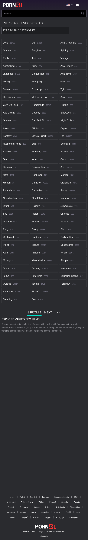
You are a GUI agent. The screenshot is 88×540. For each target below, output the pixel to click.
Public (6, 58)
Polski (22, 497)
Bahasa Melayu (27, 502)
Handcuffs (37, 175)
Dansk (12, 517)
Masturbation (39, 260)
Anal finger (67, 66)
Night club (66, 120)
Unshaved (8, 237)
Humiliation (9, 97)
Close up (37, 89)
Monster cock (39, 136)
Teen (5, 159)
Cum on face (10, 105)
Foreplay (65, 283)
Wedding (36, 151)
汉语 (76, 497)
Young (6, 81)
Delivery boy (38, 167)
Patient (35, 214)
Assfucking (8, 66)
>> (58, 312)
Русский (52, 502)
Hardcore (37, 237)
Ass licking (9, 112)
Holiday (36, 206)
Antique (36, 252)
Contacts (44, 536)
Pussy (64, 190)
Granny (7, 120)
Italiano (36, 507)
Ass (63, 167)
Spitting (64, 50)
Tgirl (63, 89)
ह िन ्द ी (11, 502)
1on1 (5, 42)
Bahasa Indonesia (61, 497)
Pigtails (64, 105)
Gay (63, 81)
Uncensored (67, 245)
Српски (23, 512)
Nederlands (60, 507)
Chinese (65, 214)
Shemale (65, 144)
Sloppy (64, 260)
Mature (35, 245)
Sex (34, 299)
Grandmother (10, 198)
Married (65, 175)
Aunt (5, 252)
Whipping (37, 81)
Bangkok (36, 50)
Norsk (33, 512)
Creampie (66, 182)
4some (35, 283)
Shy (5, 214)
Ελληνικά (24, 517)
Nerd (5, 175)
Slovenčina (10, 512)
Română (33, 497)
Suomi (78, 512)
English (57, 512)
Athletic (64, 221)
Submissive (67, 206)
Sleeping (7, 299)
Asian (6, 128)
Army (34, 66)
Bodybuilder (67, 237)
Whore (64, 252)
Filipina (35, 128)
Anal (63, 97)
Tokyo (6, 276)
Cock (63, 159)
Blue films (37, 198)
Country (36, 112)
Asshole (7, 151)
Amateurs (8, 291)
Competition (38, 74)
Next (48, 312)
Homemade (38, 105)
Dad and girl (38, 120)
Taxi (34, 58)
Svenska (64, 502)
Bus (34, 144)
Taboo (6, 268)
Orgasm (65, 128)
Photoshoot (9, 190)
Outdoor (7, 50)
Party (6, 229)
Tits (62, 136)
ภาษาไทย (45, 512)
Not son (7, 221)
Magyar (48, 517)
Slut (63, 229)
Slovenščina (75, 507)
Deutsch (11, 507)
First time (37, 276)
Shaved (7, 89)
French (64, 151)
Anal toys (66, 74)
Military (7, 260)
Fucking (36, 268)
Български (24, 507)
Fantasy (7, 136)
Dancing (7, 167)
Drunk (6, 206)
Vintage (65, 58)
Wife (34, 159)
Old (33, 42)
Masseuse (66, 268)
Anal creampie (68, 42)
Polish (6, 245)
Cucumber (37, 190)
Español (77, 502)
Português (73, 517)
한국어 (47, 507)
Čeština (36, 517)
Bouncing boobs (69, 276)
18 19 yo (36, 291)
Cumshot (36, 182)
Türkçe (41, 502)
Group (35, 229)
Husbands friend (12, 144)
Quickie (7, 283)
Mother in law (39, 97)
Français (45, 497)
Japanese (8, 74)
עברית (12, 497)
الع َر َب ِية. (60, 517)
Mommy (65, 198)
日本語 (68, 512)
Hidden (7, 182)
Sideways (66, 112)
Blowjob (36, 221)
